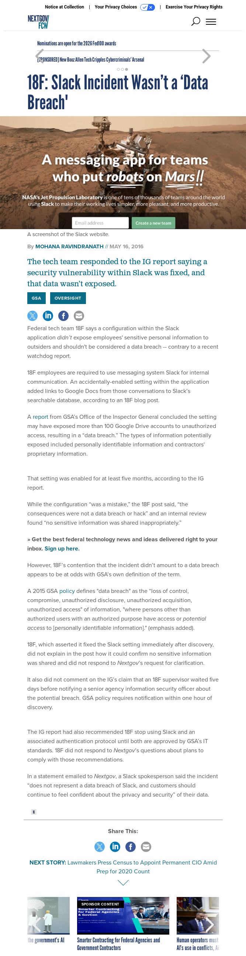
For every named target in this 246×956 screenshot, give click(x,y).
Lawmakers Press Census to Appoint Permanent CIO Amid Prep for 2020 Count (142, 867)
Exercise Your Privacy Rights (194, 7)
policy (67, 591)
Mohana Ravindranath (69, 246)
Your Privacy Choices (125, 7)
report (40, 417)
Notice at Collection (64, 7)
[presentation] (36, 924)
